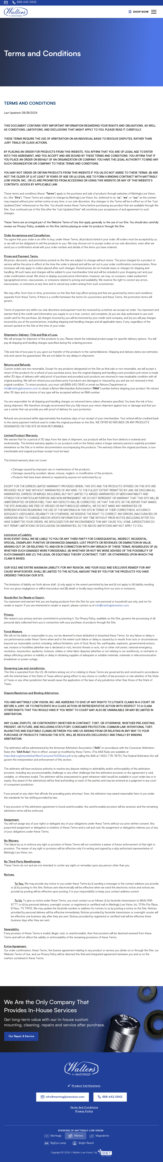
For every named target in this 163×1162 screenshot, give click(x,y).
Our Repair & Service (21, 1038)
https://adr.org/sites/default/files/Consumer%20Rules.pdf (37, 757)
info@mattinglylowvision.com (21, 390)
